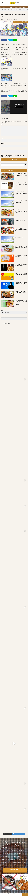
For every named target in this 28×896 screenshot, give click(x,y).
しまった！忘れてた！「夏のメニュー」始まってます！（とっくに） (21, 175)
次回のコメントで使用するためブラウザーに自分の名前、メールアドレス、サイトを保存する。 (13, 156)
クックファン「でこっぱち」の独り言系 (9, 19)
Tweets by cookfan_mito (6, 323)
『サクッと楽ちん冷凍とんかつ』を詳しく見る (15, 870)
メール (2, 143)
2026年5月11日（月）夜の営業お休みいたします (21, 201)
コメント (3, 124)
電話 (19, 894)
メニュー (14, 894)
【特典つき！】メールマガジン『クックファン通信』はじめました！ (21, 275)
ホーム (3, 894)
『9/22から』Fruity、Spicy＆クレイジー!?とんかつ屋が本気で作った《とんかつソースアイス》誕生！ (21, 302)
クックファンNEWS (11, 9)
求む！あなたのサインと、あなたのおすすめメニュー (21, 256)
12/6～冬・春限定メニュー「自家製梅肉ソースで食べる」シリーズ (21, 247)
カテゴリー (3, 310)
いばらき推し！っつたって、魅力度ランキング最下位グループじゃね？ (21, 211)
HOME (4, 9)
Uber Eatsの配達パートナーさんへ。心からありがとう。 (21, 219)
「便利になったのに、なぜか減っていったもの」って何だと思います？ (21, 184)
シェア (8, 894)
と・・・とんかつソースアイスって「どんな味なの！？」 (21, 265)
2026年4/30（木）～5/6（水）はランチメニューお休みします (21, 192)
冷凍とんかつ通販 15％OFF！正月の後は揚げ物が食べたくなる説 (21, 229)
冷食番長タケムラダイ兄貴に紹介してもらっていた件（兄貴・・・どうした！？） (21, 284)
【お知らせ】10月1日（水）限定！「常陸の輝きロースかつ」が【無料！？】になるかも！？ (21, 293)
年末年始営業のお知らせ (19, 237)
